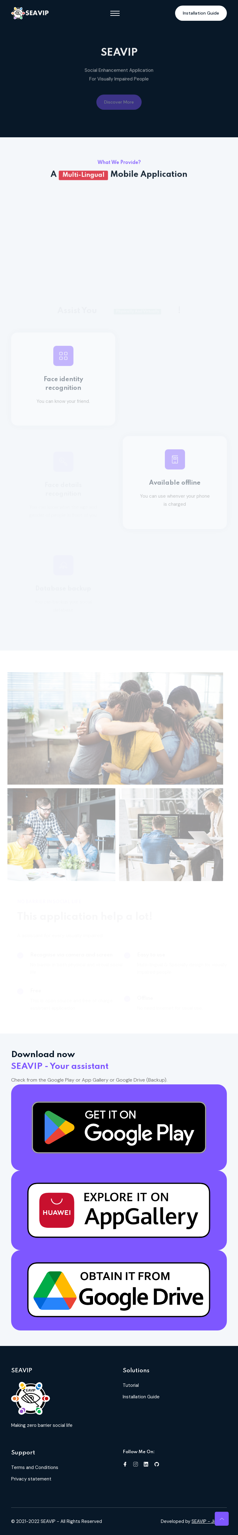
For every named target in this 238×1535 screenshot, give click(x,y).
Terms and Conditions (34, 1467)
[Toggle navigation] (115, 13)
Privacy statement (31, 1479)
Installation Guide (201, 13)
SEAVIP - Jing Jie (209, 1521)
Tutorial (131, 1385)
